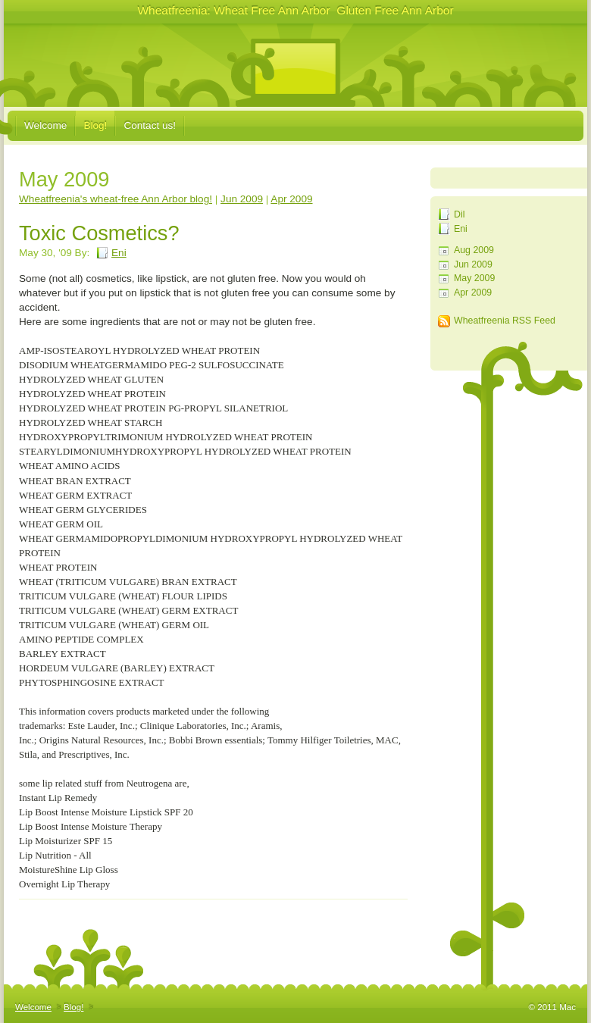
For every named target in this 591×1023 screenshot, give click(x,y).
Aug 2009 (474, 250)
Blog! (95, 125)
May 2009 (474, 278)
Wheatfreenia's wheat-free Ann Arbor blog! (115, 199)
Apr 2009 (473, 292)
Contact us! (150, 125)
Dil (459, 214)
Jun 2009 (473, 264)
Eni (460, 229)
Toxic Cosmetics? (99, 233)
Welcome (45, 125)
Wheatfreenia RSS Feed (504, 320)
